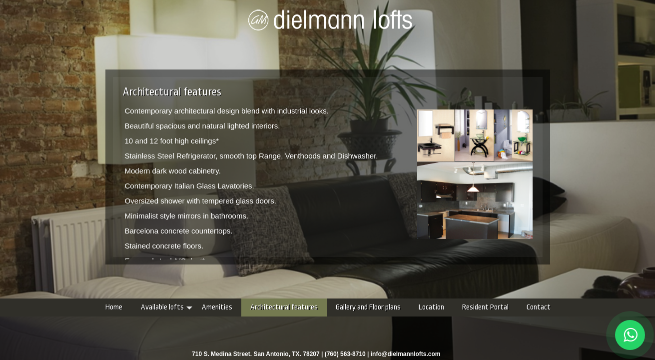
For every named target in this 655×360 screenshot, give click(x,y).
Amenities (157, 307)
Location (372, 307)
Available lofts (102, 307)
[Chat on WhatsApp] (630, 335)
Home (54, 307)
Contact (479, 307)
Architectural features (224, 307)
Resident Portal (426, 307)
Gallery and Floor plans (308, 307)
